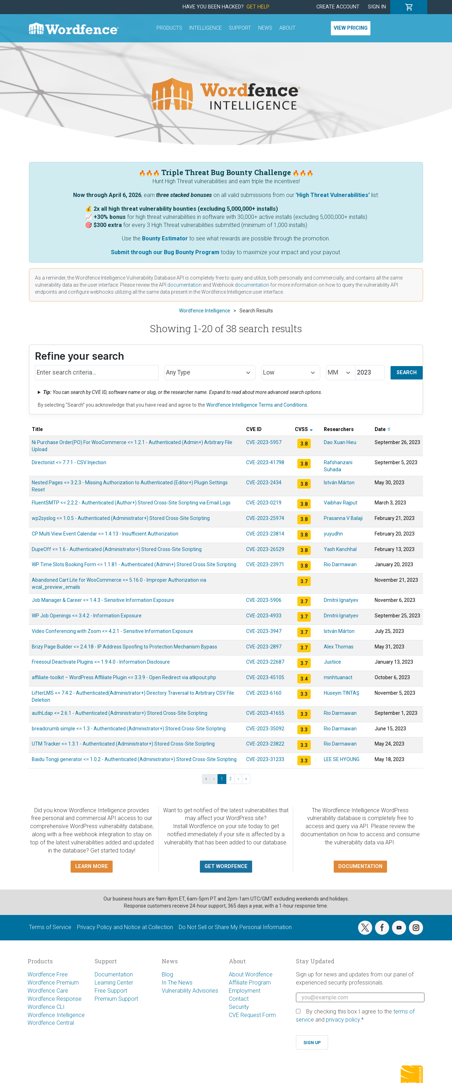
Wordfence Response (55, 998)
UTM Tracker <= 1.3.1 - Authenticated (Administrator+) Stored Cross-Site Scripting (123, 744)
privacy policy (343, 1019)
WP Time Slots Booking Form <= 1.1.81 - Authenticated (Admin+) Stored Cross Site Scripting (134, 564)
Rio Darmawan (340, 564)
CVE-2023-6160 (263, 693)
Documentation (114, 974)
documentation (184, 285)
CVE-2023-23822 (265, 744)
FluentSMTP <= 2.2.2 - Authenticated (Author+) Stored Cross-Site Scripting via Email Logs (131, 502)
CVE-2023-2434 (263, 482)
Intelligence (205, 28)
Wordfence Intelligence (56, 1015)
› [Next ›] (238, 778)
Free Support (111, 990)
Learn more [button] (91, 866)
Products (169, 28)
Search (407, 373)
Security (239, 1007)
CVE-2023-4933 (263, 615)
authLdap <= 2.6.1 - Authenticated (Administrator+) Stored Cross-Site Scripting (119, 713)
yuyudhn (333, 534)
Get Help (257, 7)
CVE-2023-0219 (263, 502)
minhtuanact (338, 677)
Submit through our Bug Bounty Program (165, 252)
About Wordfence (251, 974)
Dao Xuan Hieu (340, 442)
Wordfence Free (48, 974)
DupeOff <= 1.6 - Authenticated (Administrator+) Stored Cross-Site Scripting (117, 549)
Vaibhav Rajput (340, 502)
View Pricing (351, 28)
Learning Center (114, 982)
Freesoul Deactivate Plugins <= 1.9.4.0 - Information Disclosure (101, 662)
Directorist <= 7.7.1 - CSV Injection (69, 462)
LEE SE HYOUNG (341, 759)
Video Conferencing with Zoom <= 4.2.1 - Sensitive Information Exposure (112, 631)
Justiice (332, 662)
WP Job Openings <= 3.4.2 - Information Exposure (87, 615)
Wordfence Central (51, 1022)
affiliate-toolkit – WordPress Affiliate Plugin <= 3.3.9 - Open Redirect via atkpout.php (124, 677)
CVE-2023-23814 (265, 534)
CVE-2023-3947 (263, 631)
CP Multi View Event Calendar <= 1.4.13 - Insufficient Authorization (105, 534)
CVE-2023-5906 (263, 600)
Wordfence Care (48, 990)
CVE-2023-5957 (263, 442)
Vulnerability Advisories (190, 990)
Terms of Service (50, 927)
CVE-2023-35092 (265, 728)
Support (240, 28)
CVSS (304, 429)
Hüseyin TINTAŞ (341, 693)
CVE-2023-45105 (265, 677)
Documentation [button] (360, 866)
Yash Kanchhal (340, 549)
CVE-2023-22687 (265, 662)
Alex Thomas (338, 647)
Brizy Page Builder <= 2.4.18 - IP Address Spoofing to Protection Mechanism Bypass (124, 647)
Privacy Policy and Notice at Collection (125, 927)
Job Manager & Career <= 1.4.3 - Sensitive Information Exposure (103, 600)
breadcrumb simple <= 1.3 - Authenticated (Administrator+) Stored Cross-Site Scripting (129, 728)
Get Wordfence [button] (226, 866)
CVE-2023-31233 (265, 759)
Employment (244, 990)
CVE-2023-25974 (265, 518)
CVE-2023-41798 (265, 462)
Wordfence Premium (53, 982)
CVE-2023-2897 (263, 647)
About (287, 28)
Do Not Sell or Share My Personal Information (235, 927)
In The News (177, 982)
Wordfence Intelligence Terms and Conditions (256, 405)
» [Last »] (246, 778)
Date (383, 429)
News (265, 28)
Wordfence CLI (46, 1007)
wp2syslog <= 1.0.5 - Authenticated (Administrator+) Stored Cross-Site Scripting (121, 518)
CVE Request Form (252, 1015)
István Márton (339, 482)
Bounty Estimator (165, 238)
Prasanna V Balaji (343, 518)
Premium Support (116, 998)
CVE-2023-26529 (265, 549)
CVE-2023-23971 (265, 564)
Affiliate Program (250, 982)
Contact (239, 998)
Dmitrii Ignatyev (341, 600)
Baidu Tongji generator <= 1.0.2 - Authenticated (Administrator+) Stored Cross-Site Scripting (134, 759)
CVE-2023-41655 (265, 713)
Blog (167, 974)
